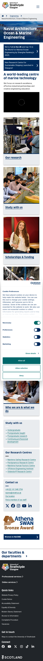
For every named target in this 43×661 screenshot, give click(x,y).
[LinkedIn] (34, 646)
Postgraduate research (17, 436)
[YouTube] (11, 646)
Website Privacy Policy (10, 595)
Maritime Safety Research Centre (21, 460)
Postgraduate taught (16, 433)
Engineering (14, 16)
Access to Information (10, 616)
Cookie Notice (7, 599)
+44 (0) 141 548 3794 (14, 489)
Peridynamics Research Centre (20, 463)
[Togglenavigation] (37, 6)
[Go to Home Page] (3, 16)
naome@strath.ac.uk (13, 493)
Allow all (21, 361)
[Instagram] (23, 646)
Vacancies (5, 624)
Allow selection (21, 368)
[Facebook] (5, 646)
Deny (21, 376)
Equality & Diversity (8, 607)
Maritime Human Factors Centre (21, 465)
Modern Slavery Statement (11, 612)
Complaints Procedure (10, 620)
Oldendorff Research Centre (19, 471)
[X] (17, 646)
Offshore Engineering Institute (20, 468)
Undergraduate (13, 430)
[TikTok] (29, 646)
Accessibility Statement (10, 603)
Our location (10, 496)
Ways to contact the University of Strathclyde (18, 637)
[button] (21, 554)
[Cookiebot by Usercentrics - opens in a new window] (30, 283)
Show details (31, 353)
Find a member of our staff (16, 500)
